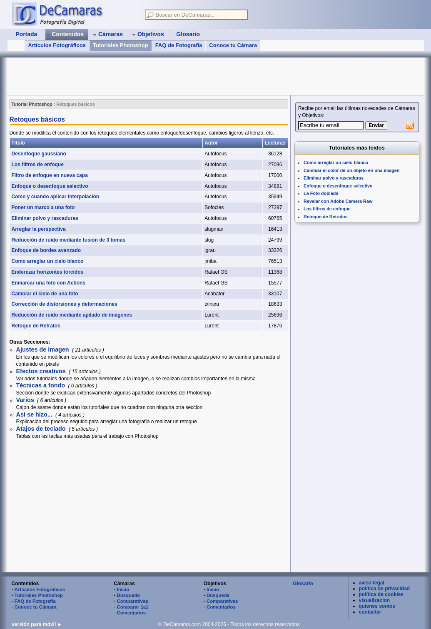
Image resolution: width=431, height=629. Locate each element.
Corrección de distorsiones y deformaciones (64, 304)
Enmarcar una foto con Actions (49, 283)
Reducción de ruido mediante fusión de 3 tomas (68, 240)
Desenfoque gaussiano (39, 154)
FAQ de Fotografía (178, 45)
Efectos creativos (41, 371)
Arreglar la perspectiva (39, 229)
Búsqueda (128, 595)
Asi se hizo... (35, 414)
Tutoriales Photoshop (120, 45)
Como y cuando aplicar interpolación (56, 197)
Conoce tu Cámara (233, 45)
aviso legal (371, 583)
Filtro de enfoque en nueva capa (50, 175)
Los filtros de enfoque (38, 164)
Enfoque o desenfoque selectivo (50, 186)
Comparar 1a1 (132, 606)
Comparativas (132, 601)
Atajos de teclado (41, 428)
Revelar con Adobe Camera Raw (338, 201)
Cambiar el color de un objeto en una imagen (351, 170)
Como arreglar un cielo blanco (48, 261)
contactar (370, 612)
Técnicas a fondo (41, 385)
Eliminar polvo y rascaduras (45, 218)
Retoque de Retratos (36, 326)
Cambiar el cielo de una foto (45, 294)
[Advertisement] (159, 76)
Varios (26, 400)
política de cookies (381, 594)
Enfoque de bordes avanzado (46, 250)
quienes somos (377, 606)
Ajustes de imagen (43, 349)
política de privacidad (384, 589)
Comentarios (131, 612)
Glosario (303, 584)
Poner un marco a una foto (43, 207)
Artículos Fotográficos (57, 45)
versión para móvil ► (37, 624)
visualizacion (374, 600)
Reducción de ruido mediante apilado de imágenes (72, 315)
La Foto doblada (321, 193)
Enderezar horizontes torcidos (48, 272)
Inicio (123, 589)
